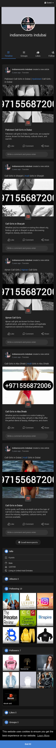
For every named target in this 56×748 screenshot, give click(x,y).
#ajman (24, 270)
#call (27, 176)
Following (14, 589)
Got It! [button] (28, 744)
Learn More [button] (43, 735)
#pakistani (37, 79)
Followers (14, 650)
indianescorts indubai (28, 35)
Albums (13, 579)
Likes (12, 712)
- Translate (24, 72)
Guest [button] (49, 3)
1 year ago (16, 72)
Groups (13, 722)
